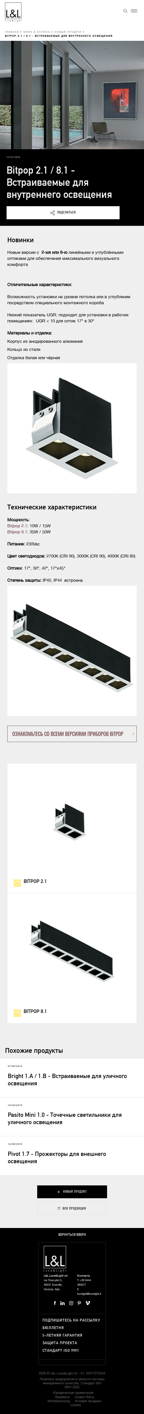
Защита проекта (59, 1343)
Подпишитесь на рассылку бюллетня (71, 1324)
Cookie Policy (84, 1397)
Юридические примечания (73, 1393)
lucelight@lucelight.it (89, 1294)
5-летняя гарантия (62, 1335)
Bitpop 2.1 (17, 526)
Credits (75, 1405)
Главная (12, 32)
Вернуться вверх (72, 1235)
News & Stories (36, 32)
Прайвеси (62, 1397)
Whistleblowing (58, 1401)
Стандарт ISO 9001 (60, 1350)
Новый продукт (68, 32)
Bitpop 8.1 (17, 532)
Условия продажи (88, 1401)
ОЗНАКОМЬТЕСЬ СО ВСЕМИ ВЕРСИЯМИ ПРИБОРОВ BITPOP (67, 733)
